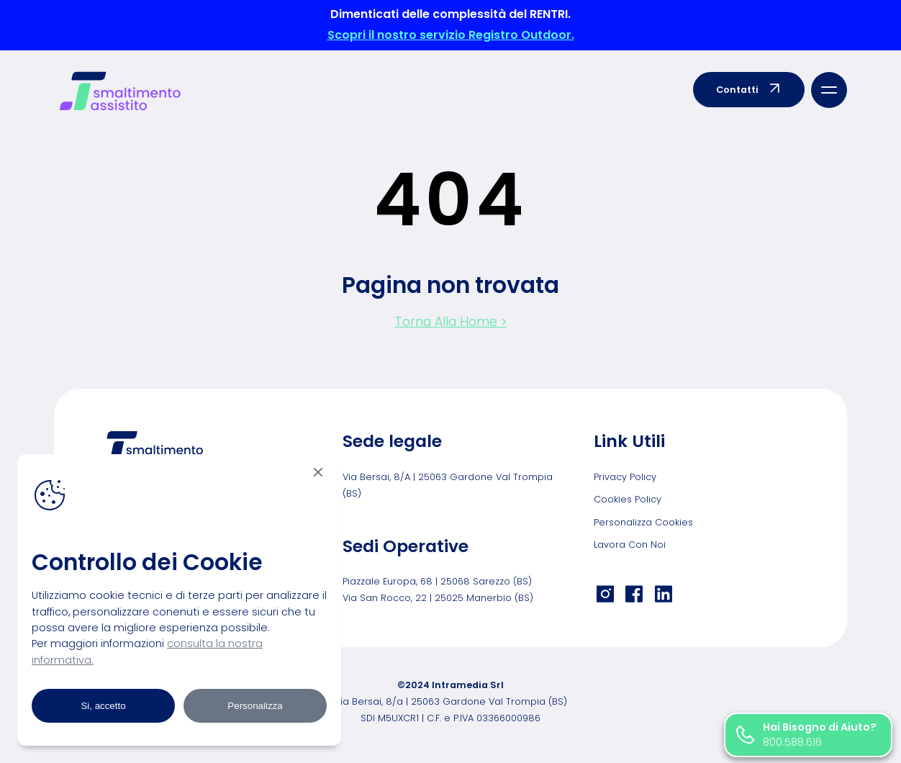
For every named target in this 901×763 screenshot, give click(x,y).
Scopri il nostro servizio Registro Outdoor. (450, 35)
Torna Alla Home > (451, 321)
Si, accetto (103, 705)
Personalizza (254, 705)
